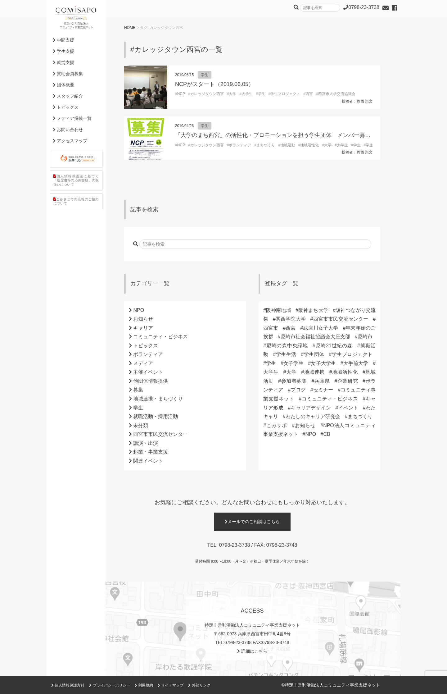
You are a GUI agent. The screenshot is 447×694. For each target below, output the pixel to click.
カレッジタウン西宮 (207, 94)
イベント (348, 407)
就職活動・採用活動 (155, 416)
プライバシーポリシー (109, 685)
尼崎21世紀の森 (334, 345)
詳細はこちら (252, 651)
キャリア (143, 328)
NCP (181, 94)
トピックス (145, 345)
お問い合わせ (68, 129)
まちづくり (265, 145)
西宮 (309, 94)
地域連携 (314, 372)
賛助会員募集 (68, 73)
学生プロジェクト (285, 94)
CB (326, 434)
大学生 (247, 94)
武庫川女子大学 (320, 328)
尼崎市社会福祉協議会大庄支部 (315, 336)
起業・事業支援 (150, 451)
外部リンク (199, 685)
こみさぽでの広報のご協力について (76, 201)
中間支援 (63, 40)
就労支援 (63, 62)
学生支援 (63, 51)
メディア (143, 363)
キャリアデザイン (311, 407)
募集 (138, 389)
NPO (138, 310)
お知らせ (143, 319)
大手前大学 (355, 363)
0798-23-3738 (234, 545)
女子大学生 (323, 363)
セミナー (323, 389)
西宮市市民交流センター (160, 434)
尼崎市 (365, 336)
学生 (204, 75)
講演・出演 (145, 443)
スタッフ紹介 (68, 96)
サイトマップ (170, 685)
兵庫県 (322, 381)
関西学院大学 (291, 319)
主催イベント (148, 372)
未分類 (140, 425)
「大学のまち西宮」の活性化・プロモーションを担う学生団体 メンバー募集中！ (278, 135)
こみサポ (276, 425)
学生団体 (314, 354)
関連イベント (148, 460)
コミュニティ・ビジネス (160, 336)
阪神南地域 (278, 310)
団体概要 (63, 84)
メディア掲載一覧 (72, 118)
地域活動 (287, 145)
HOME (129, 27)
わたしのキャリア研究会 (313, 416)
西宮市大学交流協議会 (336, 94)
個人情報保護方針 (67, 685)
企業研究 (347, 381)
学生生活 (286, 354)
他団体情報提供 (150, 381)
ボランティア (240, 145)
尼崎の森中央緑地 (287, 345)
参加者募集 (294, 381)
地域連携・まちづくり (158, 398)
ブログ (298, 389)
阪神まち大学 (313, 310)
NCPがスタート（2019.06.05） (214, 84)
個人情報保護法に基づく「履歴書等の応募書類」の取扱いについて (76, 180)
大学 (232, 94)
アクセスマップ (70, 140)
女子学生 (293, 363)
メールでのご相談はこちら (252, 521)
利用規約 (144, 685)
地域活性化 (309, 145)
